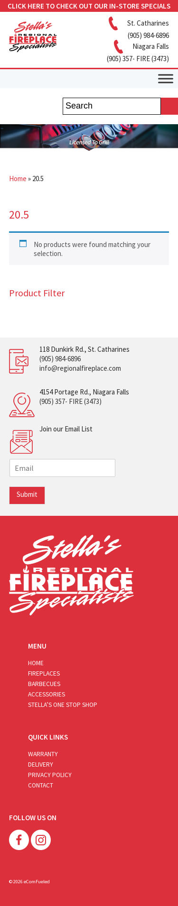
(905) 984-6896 (60, 358)
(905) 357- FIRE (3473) (70, 401)
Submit (27, 494)
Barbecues (44, 684)
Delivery (40, 764)
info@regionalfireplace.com (80, 368)
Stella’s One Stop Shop (62, 705)
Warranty (43, 754)
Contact (40, 785)
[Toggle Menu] (165, 78)
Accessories (46, 694)
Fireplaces (44, 673)
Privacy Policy (50, 775)
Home (18, 178)
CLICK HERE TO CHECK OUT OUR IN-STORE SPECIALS (89, 5)
